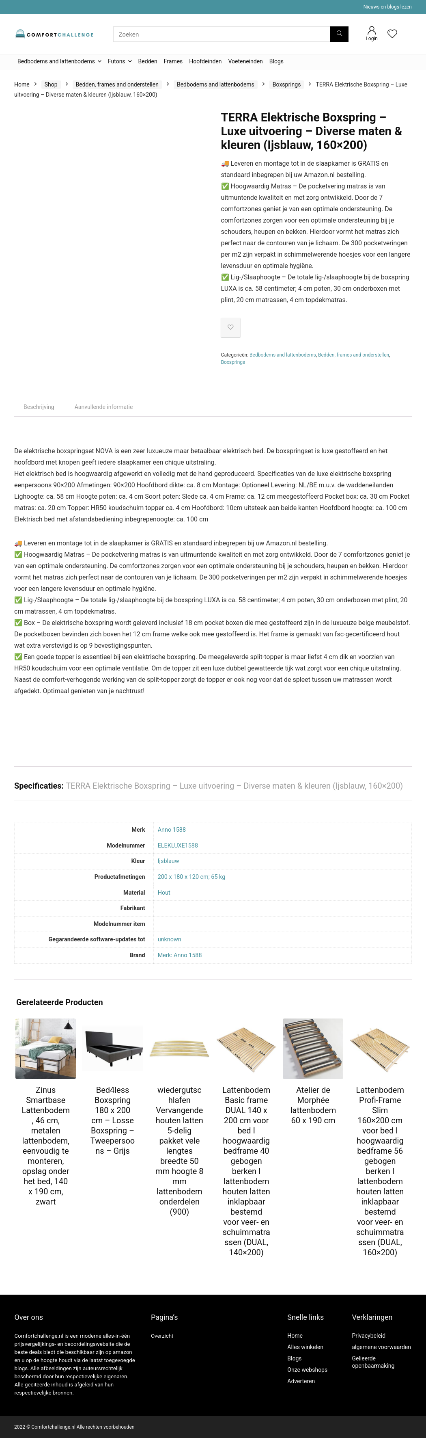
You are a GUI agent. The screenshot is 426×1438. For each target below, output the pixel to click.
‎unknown (169, 939)
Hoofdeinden (205, 61)
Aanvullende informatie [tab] (104, 407)
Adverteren (301, 1381)
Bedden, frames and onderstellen (117, 84)
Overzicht (162, 1336)
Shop (51, 84)
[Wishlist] (392, 34)
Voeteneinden (245, 61)
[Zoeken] (339, 34)
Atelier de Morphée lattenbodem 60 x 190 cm (313, 1105)
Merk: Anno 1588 (180, 955)
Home (22, 84)
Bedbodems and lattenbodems (56, 61)
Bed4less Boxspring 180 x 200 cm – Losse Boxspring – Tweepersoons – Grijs (112, 1120)
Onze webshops (307, 1370)
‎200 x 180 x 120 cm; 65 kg (192, 877)
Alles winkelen (305, 1347)
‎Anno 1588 (172, 829)
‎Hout (164, 892)
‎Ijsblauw (168, 861)
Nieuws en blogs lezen (388, 7)
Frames (173, 61)
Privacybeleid (368, 1335)
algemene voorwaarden (381, 1347)
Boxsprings (287, 84)
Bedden (147, 61)
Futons (116, 61)
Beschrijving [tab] (39, 407)
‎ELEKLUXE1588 (178, 845)
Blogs (276, 61)
